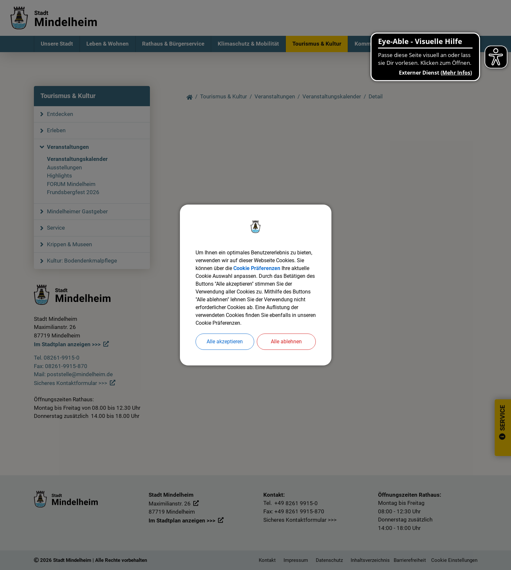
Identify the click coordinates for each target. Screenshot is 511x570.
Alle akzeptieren (225, 341)
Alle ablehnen (286, 341)
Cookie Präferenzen (256, 268)
